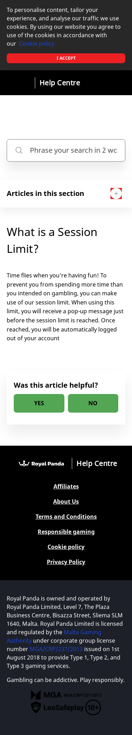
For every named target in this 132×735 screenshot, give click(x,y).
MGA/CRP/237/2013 (56, 649)
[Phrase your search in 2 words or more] (66, 150)
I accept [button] (66, 58)
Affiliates (66, 486)
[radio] (39, 403)
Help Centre (59, 82)
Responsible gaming (66, 532)
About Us (66, 501)
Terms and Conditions (66, 516)
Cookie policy (36, 43)
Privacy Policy (66, 562)
